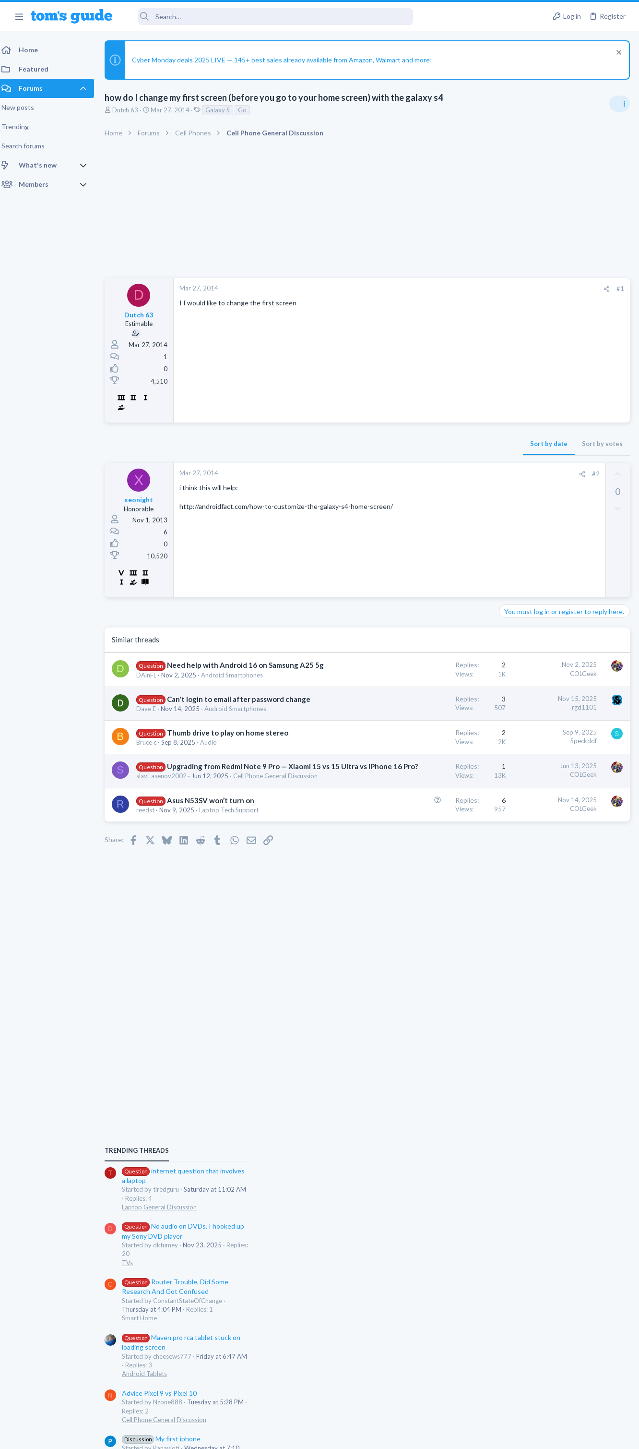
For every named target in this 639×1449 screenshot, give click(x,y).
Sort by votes (448, 443)
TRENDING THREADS (517, 571)
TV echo (528, 905)
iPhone (512, 886)
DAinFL (152, 685)
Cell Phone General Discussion (545, 840)
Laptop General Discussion (540, 627)
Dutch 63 (131, 110)
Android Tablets (525, 794)
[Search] (269, 16)
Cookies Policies (283, 1436)
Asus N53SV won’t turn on (216, 849)
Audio (214, 772)
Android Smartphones (238, 685)
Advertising (216, 1436)
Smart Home (520, 738)
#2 (442, 474)
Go (248, 110)
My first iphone (542, 859)
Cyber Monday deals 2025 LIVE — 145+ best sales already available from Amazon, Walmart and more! (288, 60)
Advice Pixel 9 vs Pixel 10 (540, 813)
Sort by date (395, 443)
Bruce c (152, 772)
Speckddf (429, 761)
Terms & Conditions (410, 1436)
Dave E (152, 729)
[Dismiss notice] (617, 53)
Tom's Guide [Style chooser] (561, 1395)
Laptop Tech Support (234, 859)
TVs (508, 683)
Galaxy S (223, 110)
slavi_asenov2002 (167, 816)
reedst (151, 859)
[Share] (452, 288)
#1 (466, 288)
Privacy (344, 1436)
